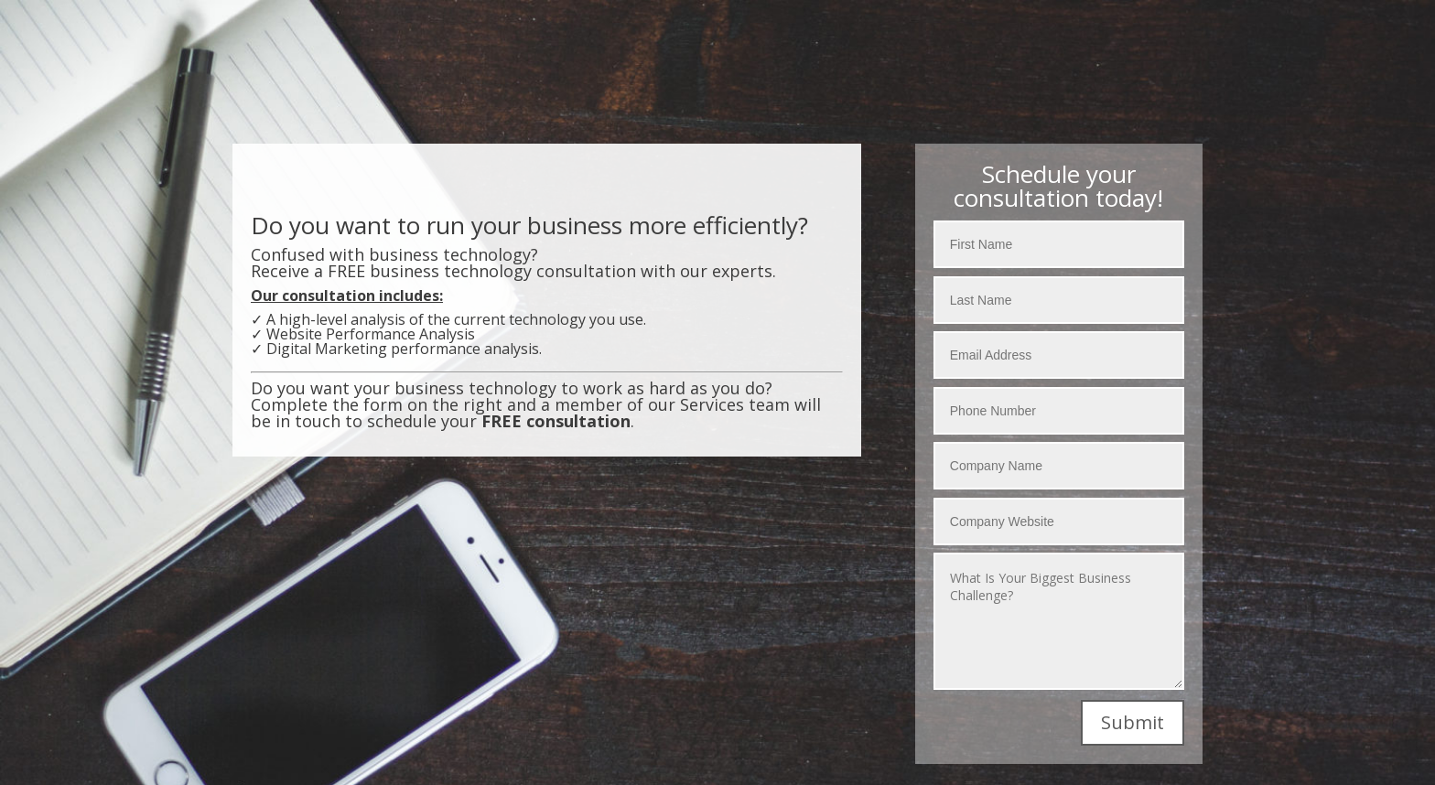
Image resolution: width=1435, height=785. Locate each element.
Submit (1132, 722)
